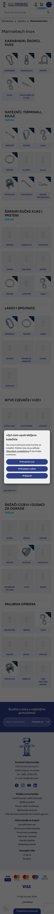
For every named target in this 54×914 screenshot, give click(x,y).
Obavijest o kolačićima (17, 451)
